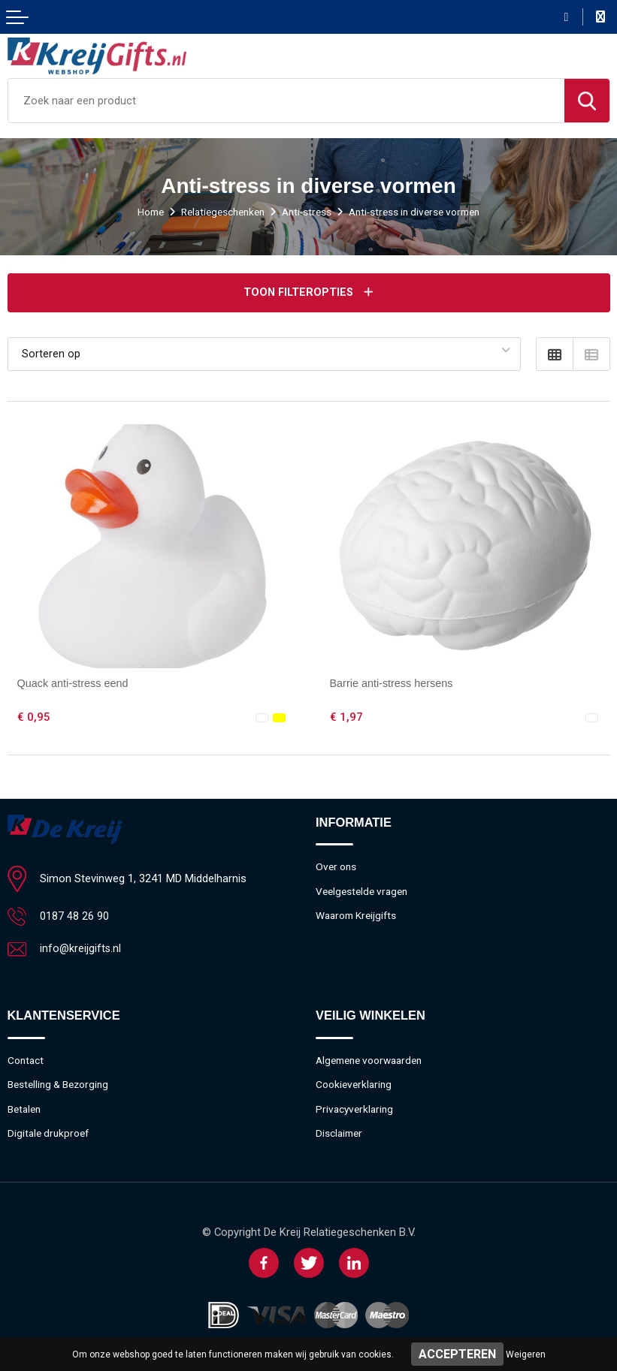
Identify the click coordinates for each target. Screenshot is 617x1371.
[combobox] (286, 100)
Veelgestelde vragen (364, 891)
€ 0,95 (33, 716)
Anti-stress (307, 212)
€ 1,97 (346, 716)
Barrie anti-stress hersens (393, 682)
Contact (26, 1060)
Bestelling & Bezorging (60, 1085)
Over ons (337, 866)
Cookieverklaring (355, 1085)
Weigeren (526, 1354)
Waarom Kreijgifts (358, 916)
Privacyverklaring (356, 1110)
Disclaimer (340, 1134)
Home (142, 212)
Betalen (26, 1110)
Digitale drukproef (50, 1134)
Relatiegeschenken (219, 212)
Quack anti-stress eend (74, 682)
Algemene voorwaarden (373, 1060)
